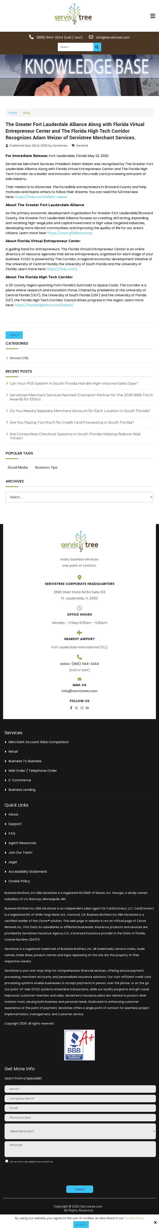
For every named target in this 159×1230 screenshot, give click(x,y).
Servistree (60, 145)
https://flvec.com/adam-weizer (41, 196)
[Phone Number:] (80, 1117)
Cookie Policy (134, 1218)
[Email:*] (80, 1108)
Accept (81, 1224)
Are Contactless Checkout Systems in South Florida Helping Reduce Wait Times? (75, 436)
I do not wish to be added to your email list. (29, 1161)
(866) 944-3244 (49, 37)
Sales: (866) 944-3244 (79, 664)
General (82, 145)
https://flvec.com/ (62, 269)
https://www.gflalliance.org (69, 233)
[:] (6, 1161)
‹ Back (14, 335)
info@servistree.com (113, 37)
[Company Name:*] (80, 1098)
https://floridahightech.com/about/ (44, 305)
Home (13, 113)
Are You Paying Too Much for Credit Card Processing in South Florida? (72, 422)
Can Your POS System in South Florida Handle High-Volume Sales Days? (74, 383)
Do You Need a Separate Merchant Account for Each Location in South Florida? (80, 411)
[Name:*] (80, 1089)
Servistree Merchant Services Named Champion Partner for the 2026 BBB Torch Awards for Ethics (81, 397)
